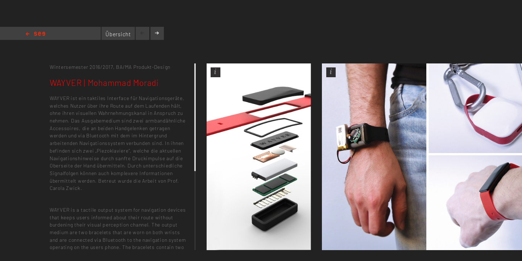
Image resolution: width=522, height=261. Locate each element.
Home (35, 34)
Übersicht (118, 34)
